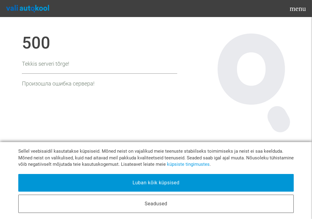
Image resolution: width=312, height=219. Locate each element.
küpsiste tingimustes (188, 164)
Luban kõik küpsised (156, 183)
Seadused (156, 204)
